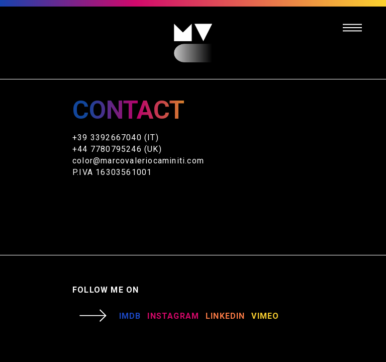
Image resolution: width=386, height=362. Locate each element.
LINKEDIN (225, 316)
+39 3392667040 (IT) (115, 137)
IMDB (130, 316)
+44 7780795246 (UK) (117, 149)
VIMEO (265, 316)
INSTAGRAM (173, 316)
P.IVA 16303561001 (112, 172)
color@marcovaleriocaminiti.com (138, 160)
